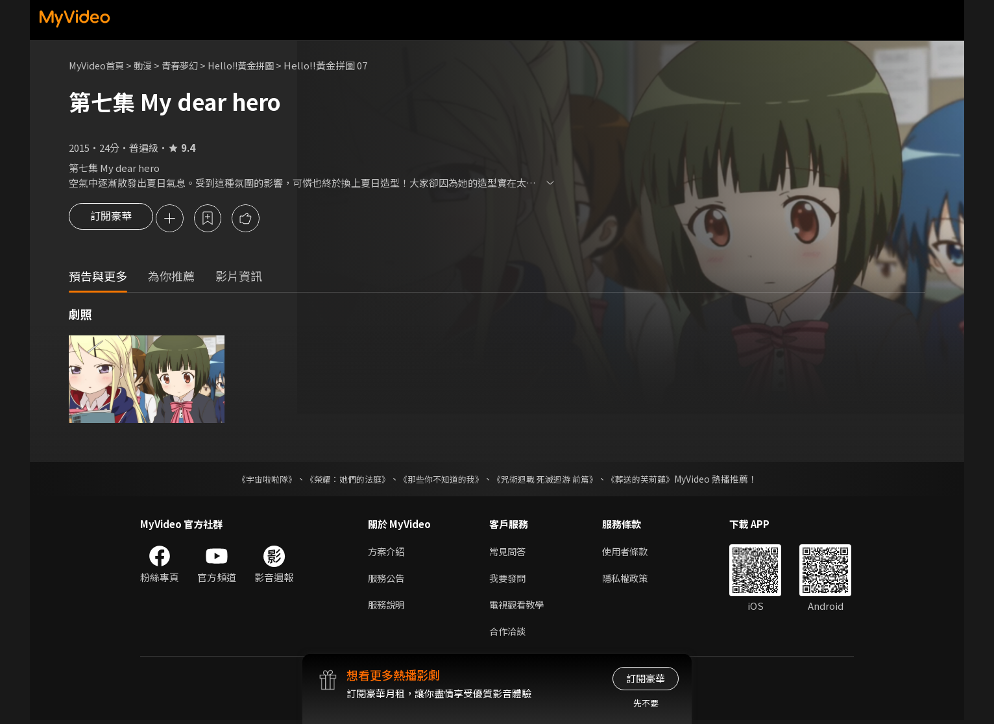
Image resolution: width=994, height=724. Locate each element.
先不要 (646, 703)
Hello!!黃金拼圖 (251, 65)
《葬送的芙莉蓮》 (652, 480)
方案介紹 (387, 552)
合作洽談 (508, 634)
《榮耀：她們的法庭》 (340, 480)
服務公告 (387, 579)
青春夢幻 (186, 65)
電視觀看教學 (518, 607)
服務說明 (387, 607)
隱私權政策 (630, 579)
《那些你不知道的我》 (439, 480)
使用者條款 (630, 552)
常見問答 (508, 552)
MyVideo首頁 (98, 65)
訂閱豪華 (111, 219)
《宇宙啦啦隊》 (253, 480)
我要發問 (508, 579)
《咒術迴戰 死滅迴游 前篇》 (550, 480)
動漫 (147, 65)
